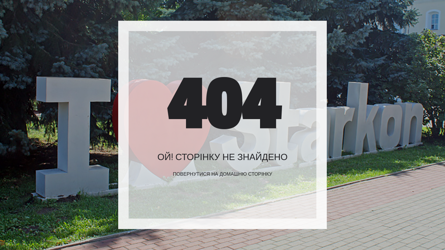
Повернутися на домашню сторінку (222, 174)
